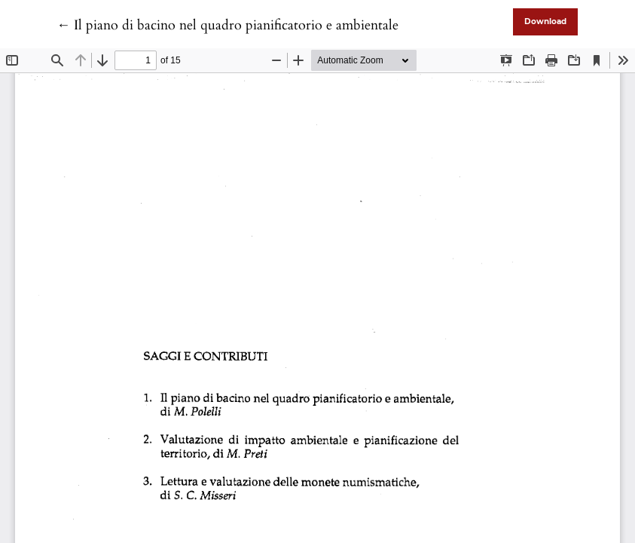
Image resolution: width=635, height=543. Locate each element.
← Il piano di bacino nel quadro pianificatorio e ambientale (227, 25)
